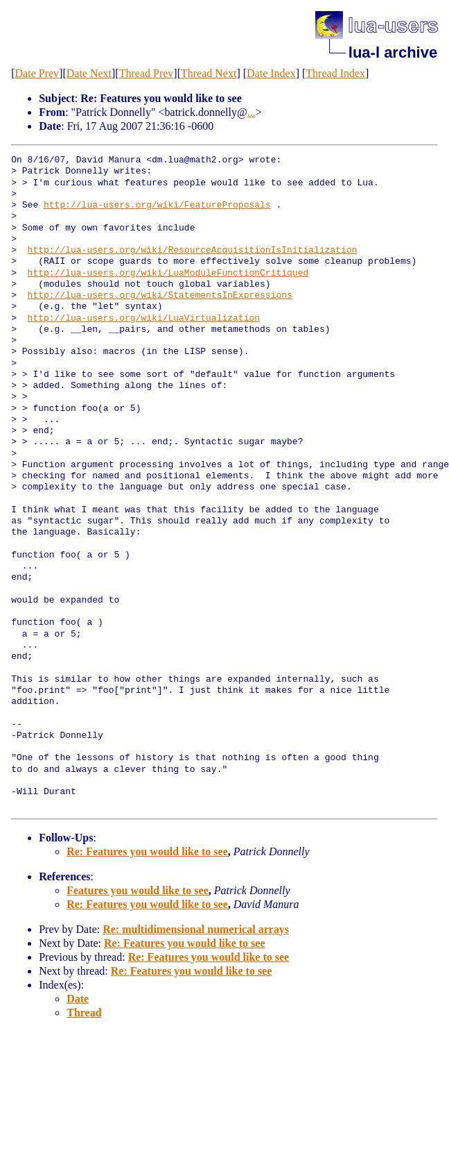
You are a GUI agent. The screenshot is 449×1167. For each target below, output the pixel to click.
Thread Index (335, 73)
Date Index (271, 73)
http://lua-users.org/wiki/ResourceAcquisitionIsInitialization (193, 250)
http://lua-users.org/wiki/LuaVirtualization (144, 318)
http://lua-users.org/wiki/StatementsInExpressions (160, 295)
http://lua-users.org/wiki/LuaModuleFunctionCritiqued (168, 273)
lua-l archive (393, 52)
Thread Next (208, 73)
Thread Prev (146, 73)
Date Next (89, 73)
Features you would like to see (138, 890)
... (251, 112)
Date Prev (37, 73)
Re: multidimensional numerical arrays (196, 929)
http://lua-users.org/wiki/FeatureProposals (157, 205)
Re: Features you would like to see (147, 851)
